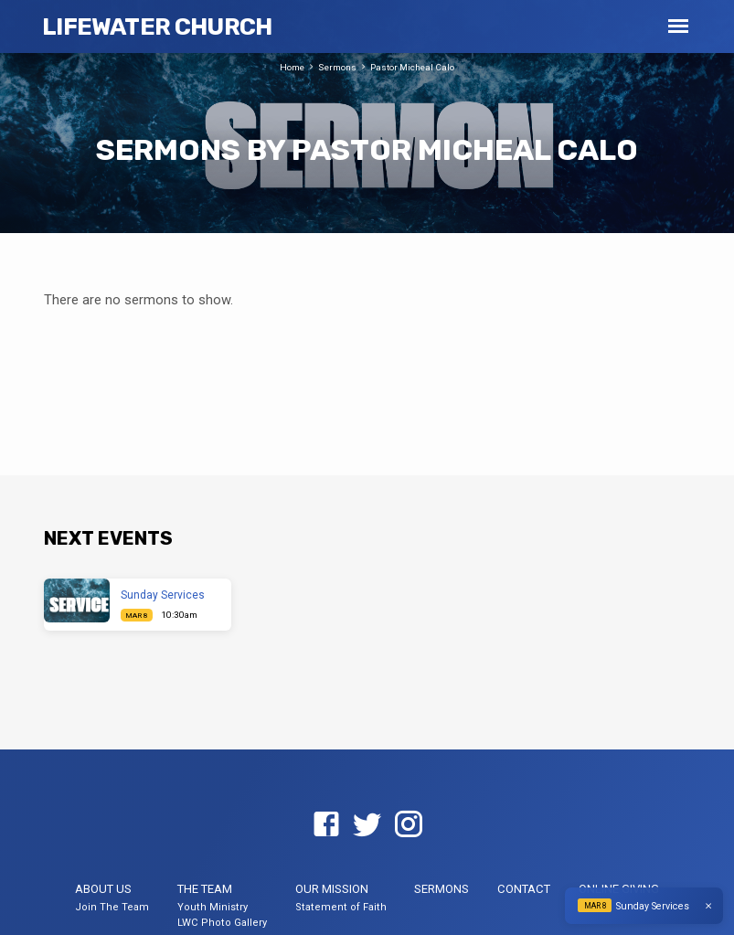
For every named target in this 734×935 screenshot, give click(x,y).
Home (292, 67)
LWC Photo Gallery (222, 923)
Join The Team (112, 907)
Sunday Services (163, 595)
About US (103, 889)
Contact (523, 889)
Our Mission (331, 889)
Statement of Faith (341, 907)
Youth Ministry (212, 907)
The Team (204, 889)
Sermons (337, 67)
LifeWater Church (156, 26)
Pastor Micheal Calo (412, 67)
